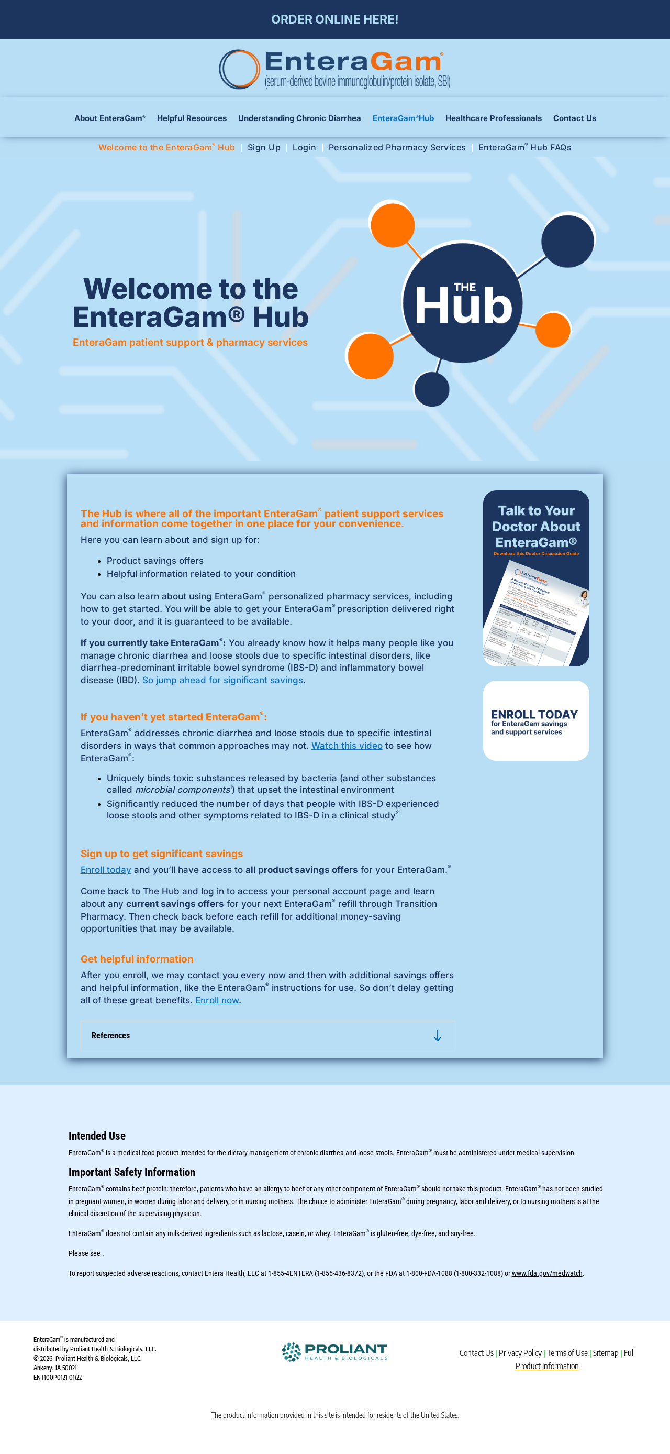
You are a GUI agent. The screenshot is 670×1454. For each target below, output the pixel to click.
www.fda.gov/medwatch (547, 1273)
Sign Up (264, 148)
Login (305, 148)
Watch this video (347, 745)
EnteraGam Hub (403, 119)
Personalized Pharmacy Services (397, 148)
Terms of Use (568, 1353)
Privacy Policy (520, 1353)
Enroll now (217, 1000)
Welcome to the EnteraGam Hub (167, 148)
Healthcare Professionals (493, 119)
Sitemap (606, 1353)
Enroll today (106, 870)
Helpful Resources (192, 119)
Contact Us (574, 119)
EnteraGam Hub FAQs (525, 148)
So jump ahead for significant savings (222, 680)
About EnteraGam (110, 119)
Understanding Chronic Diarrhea (299, 119)
